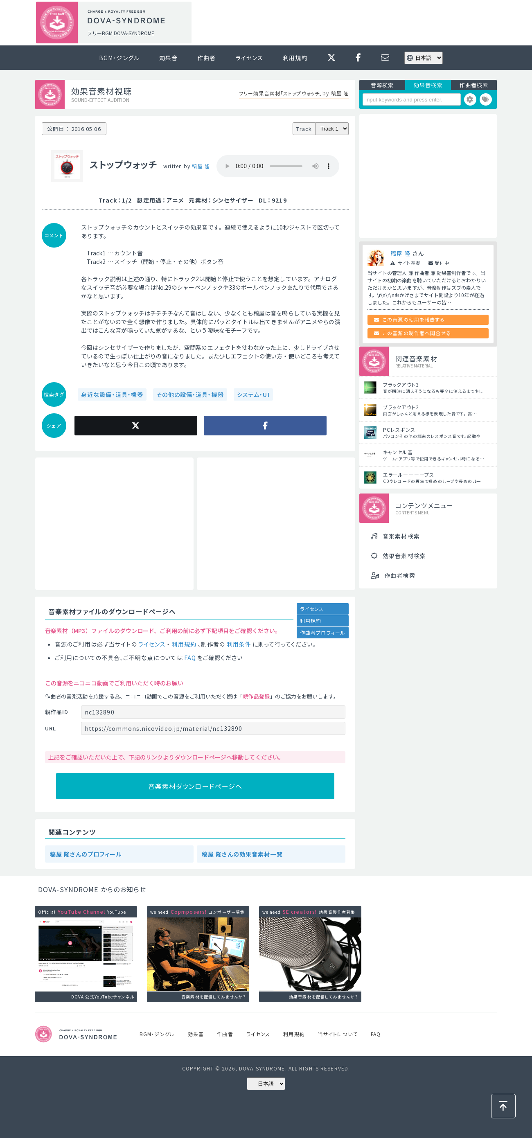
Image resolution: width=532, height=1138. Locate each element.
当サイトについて (338, 1033)
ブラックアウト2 (401, 406)
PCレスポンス (399, 429)
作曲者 (206, 58)
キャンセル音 (398, 451)
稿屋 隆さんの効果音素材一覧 (242, 854)
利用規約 (295, 58)
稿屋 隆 (201, 165)
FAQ (190, 658)
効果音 (168, 58)
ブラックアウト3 (401, 384)
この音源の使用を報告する (414, 319)
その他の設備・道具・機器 (189, 394)
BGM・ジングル (119, 58)
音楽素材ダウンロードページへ (195, 786)
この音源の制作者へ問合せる (417, 332)
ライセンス (250, 58)
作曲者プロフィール (322, 632)
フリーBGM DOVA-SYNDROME (120, 32)
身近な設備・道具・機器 (112, 394)
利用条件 (239, 644)
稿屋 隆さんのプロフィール (86, 854)
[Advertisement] (347, 23)
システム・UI (253, 394)
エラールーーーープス (408, 474)
